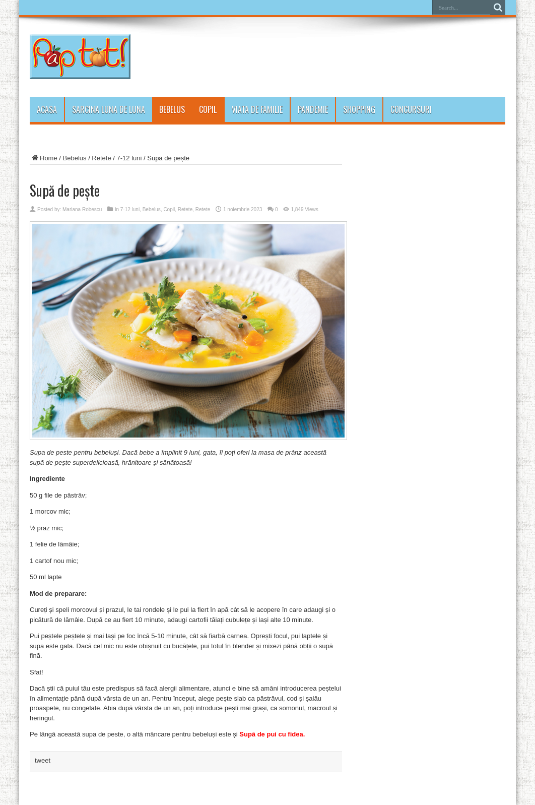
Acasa (47, 109)
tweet (42, 760)
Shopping (359, 109)
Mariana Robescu (82, 209)
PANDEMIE (313, 109)
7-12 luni (129, 158)
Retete (101, 158)
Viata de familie (257, 109)
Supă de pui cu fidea (271, 734)
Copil (208, 109)
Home (43, 158)
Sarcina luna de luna (108, 109)
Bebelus (172, 109)
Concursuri (411, 109)
